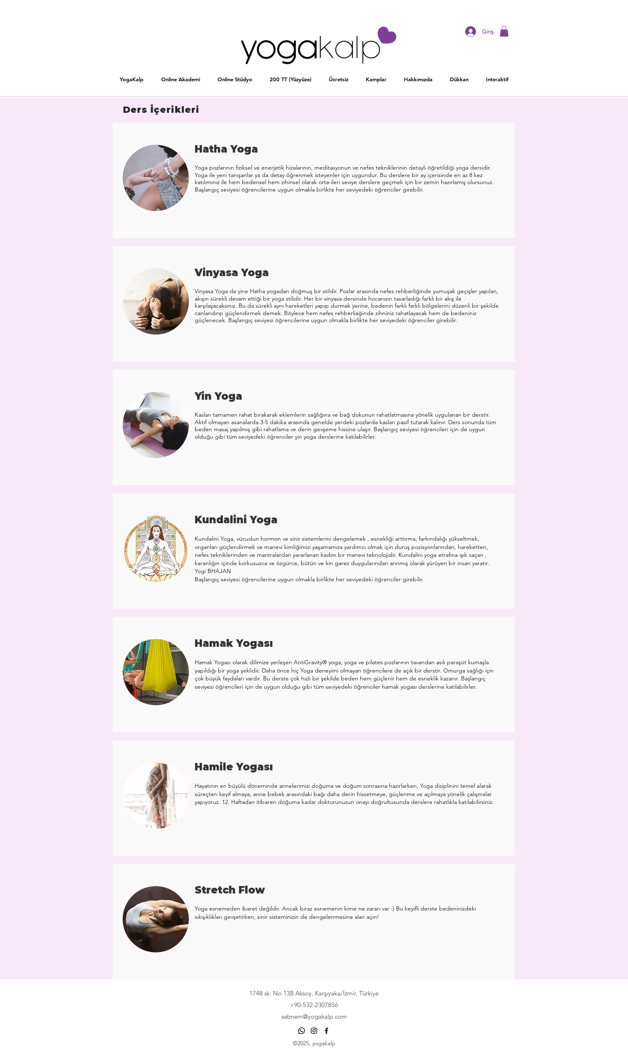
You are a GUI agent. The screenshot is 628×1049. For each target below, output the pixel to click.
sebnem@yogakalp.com (314, 1016)
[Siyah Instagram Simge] (314, 1031)
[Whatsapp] (301, 1031)
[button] (234, 79)
